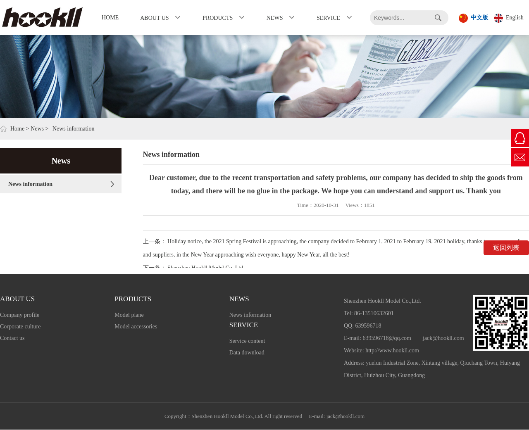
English (509, 18)
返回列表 (506, 247)
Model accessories (135, 326)
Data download (246, 352)
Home (110, 17)
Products (218, 18)
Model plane (128, 315)
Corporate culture (20, 326)
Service (328, 18)
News (275, 18)
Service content (247, 341)
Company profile (19, 315)
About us (154, 18)
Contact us (12, 338)
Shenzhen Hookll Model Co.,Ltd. (206, 268)
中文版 (473, 18)
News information (30, 184)
